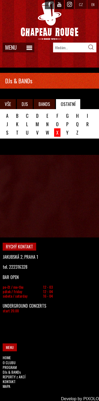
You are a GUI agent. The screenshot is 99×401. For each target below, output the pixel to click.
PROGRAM (10, 367)
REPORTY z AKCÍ (14, 376)
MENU (11, 47)
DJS (25, 104)
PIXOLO (91, 399)
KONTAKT (9, 381)
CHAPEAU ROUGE (49, 20)
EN (93, 4)
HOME (7, 357)
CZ (81, 4)
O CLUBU (9, 362)
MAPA (6, 386)
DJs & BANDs (12, 372)
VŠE (8, 104)
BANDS (44, 104)
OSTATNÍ (68, 104)
